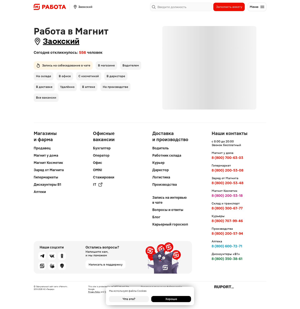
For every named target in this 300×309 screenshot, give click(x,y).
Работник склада (166, 155)
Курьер (158, 163)
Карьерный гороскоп (170, 224)
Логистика (161, 177)
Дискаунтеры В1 (47, 184)
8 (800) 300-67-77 (227, 208)
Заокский (61, 41)
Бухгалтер (102, 148)
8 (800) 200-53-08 (227, 170)
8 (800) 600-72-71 (227, 246)
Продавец (42, 148)
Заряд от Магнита (49, 170)
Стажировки (103, 177)
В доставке (44, 87)
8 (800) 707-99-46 (227, 221)
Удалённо (67, 87)
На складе (43, 76)
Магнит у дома (46, 155)
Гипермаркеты (46, 177)
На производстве (115, 87)
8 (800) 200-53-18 (227, 196)
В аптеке (88, 87)
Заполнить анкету (229, 7)
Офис (97, 163)
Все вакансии (46, 97)
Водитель (160, 148)
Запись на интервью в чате (169, 199)
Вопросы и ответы (167, 210)
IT (98, 184)
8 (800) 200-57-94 (227, 233)
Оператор (101, 155)
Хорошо (171, 299)
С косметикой (88, 76)
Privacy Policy (94, 292)
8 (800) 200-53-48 (227, 183)
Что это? (129, 299)
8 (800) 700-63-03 (227, 158)
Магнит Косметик (48, 163)
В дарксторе (116, 76)
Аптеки (40, 192)
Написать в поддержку (106, 264)
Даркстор (160, 170)
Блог (156, 217)
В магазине (106, 65)
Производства (164, 184)
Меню (257, 7)
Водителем (130, 65)
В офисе (65, 76)
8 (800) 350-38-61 (227, 259)
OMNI (97, 170)
